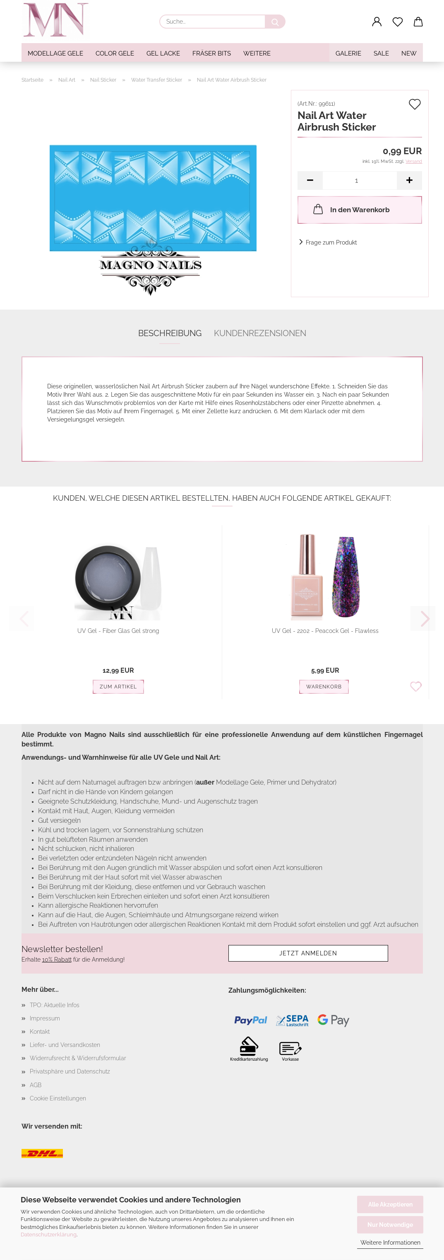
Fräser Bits (211, 53)
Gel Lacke (163, 53)
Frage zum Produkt (331, 242)
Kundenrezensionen (260, 333)
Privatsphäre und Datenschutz (70, 1071)
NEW (409, 53)
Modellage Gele (55, 53)
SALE (381, 53)
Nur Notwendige (390, 1224)
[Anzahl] (359, 180)
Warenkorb (324, 687)
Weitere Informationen (390, 1242)
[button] (377, 21)
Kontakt (40, 1031)
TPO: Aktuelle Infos (54, 1005)
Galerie (348, 53)
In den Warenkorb (351, 209)
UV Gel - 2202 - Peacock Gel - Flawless (325, 631)
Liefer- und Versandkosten (65, 1045)
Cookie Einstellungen (58, 1098)
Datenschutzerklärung (49, 1234)
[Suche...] (275, 22)
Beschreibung (170, 333)
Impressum (45, 1018)
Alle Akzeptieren (390, 1204)
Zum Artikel (118, 687)
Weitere (257, 53)
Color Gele (115, 53)
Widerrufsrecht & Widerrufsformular (78, 1058)
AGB (35, 1085)
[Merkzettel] (397, 21)
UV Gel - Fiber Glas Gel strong (118, 631)
